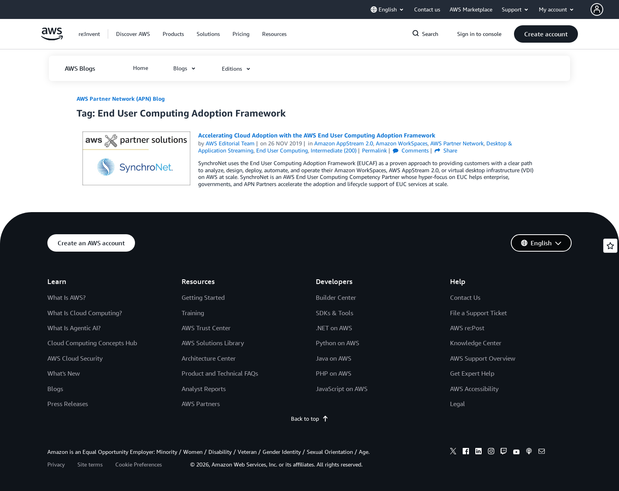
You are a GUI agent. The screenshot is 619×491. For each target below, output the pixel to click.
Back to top (309, 418)
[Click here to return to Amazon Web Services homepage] (52, 38)
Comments (411, 150)
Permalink (374, 150)
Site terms (90, 464)
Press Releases (67, 404)
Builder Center (336, 297)
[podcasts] (529, 452)
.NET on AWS (334, 328)
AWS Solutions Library (213, 343)
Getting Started (203, 297)
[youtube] (516, 452)
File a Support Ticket (478, 313)
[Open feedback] (610, 246)
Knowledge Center (475, 343)
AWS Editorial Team (230, 143)
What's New (63, 373)
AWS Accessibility (474, 389)
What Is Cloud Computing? (84, 313)
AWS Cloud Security (75, 358)
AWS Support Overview (482, 358)
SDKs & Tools (334, 313)
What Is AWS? (66, 297)
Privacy (56, 464)
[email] (541, 452)
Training (193, 313)
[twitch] (504, 452)
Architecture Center (209, 358)
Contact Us (465, 297)
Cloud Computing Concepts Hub (92, 343)
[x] (453, 452)
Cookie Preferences (138, 464)
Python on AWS (337, 343)
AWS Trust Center (206, 328)
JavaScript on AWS (342, 389)
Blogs (55, 389)
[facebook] (466, 452)
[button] (605, 9)
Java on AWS (333, 358)
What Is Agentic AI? (74, 328)
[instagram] (491, 452)
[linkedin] (478, 452)
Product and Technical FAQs (220, 373)
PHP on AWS (333, 373)
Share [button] (446, 150)
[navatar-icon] (597, 9)
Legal (457, 404)
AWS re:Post (467, 328)
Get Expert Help (472, 373)
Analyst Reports (204, 389)
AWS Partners (201, 404)
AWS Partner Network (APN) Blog (121, 98)
